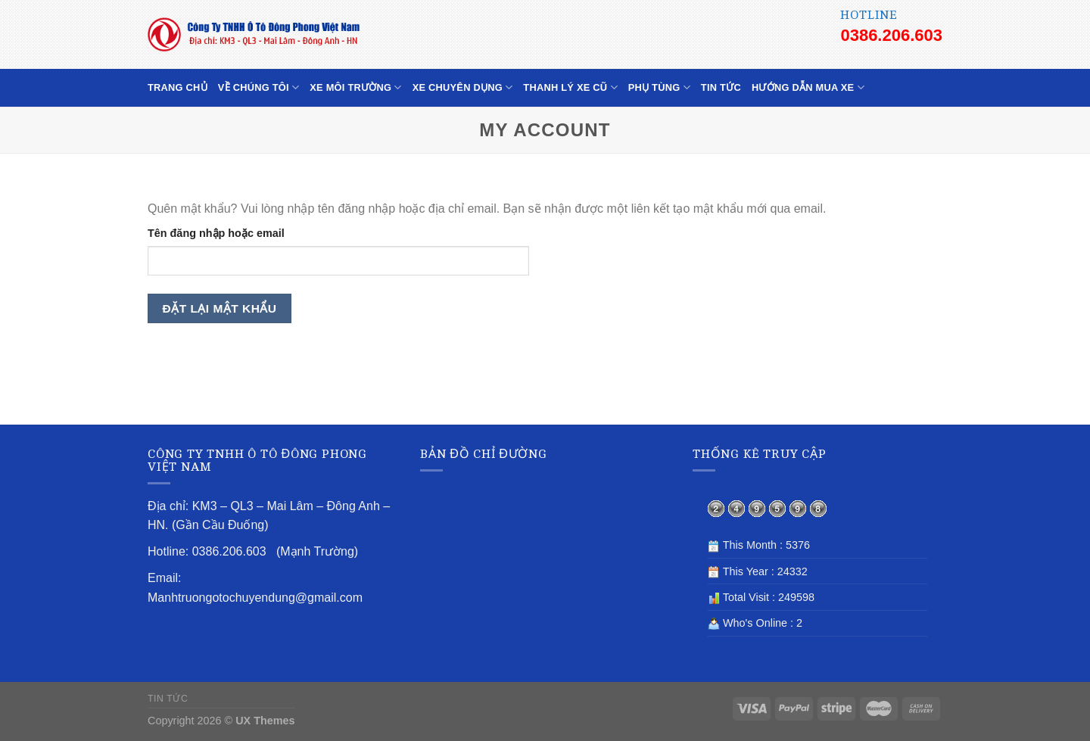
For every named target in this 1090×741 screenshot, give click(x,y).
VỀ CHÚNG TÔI (258, 87)
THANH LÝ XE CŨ (570, 87)
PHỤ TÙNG (659, 87)
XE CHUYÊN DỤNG (463, 87)
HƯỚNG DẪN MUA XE (808, 87)
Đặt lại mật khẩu (220, 308)
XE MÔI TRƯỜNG (355, 87)
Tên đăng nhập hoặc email (216, 233)
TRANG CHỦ (177, 87)
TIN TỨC (721, 87)
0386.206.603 (891, 35)
